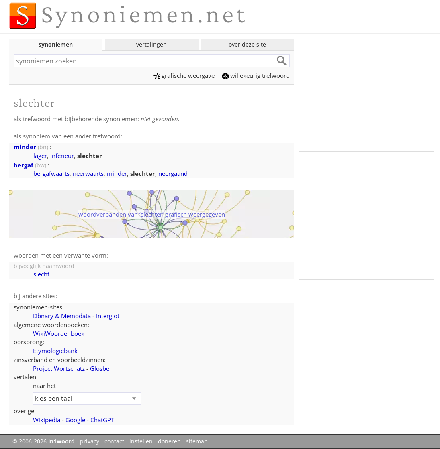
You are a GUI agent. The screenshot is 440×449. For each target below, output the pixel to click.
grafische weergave (184, 75)
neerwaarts (88, 173)
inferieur (62, 156)
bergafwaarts (51, 173)
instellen (141, 441)
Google (75, 420)
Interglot (107, 316)
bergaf (23, 165)
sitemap (197, 441)
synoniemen (56, 44)
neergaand (173, 173)
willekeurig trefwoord (256, 75)
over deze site (247, 44)
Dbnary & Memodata (62, 316)
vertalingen (151, 44)
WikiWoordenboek (58, 333)
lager (40, 156)
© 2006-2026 (43, 441)
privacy (89, 441)
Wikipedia (46, 420)
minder (25, 147)
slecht (41, 274)
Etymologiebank (55, 351)
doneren (169, 441)
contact (114, 441)
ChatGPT (102, 420)
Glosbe (99, 368)
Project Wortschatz (59, 368)
